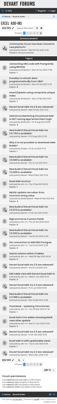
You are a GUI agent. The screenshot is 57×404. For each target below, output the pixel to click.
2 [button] (27, 33)
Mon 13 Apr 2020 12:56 (38, 300)
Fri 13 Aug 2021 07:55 (38, 136)
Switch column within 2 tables (26, 253)
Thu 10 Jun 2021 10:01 (38, 163)
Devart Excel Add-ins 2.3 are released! (31, 331)
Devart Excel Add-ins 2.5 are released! (31, 264)
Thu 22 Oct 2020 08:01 (39, 222)
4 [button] (34, 33)
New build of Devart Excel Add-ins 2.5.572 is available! (28, 208)
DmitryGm (25, 70)
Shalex (24, 148)
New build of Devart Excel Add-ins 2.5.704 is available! (28, 132)
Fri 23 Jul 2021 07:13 (37, 148)
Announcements (26, 52)
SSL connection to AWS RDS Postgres (30, 242)
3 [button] (30, 33)
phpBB (36, 399)
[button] (40, 33)
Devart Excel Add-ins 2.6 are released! (31, 106)
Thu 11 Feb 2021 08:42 (38, 184)
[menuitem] (8, 11)
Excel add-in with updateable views (29, 340)
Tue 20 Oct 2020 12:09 (38, 236)
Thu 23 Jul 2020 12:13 (38, 267)
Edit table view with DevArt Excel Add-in (32, 273)
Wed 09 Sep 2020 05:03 (40, 256)
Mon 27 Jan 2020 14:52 (39, 323)
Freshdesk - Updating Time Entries (29, 306)
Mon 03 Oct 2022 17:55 (42, 70)
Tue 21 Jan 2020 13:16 (38, 343)
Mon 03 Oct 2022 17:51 (42, 84)
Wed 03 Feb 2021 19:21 (44, 198)
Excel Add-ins (11, 23)
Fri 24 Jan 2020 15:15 (38, 334)
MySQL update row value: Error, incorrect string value (27, 194)
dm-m (24, 184)
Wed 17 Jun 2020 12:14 (39, 276)
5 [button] (37, 33)
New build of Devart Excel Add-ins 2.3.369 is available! (28, 295)
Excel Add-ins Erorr (20, 181)
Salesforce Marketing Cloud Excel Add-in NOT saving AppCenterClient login (31, 117)
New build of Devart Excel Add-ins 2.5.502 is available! (28, 232)
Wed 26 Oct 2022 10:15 (39, 50)
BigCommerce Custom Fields (26, 218)
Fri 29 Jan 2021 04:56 (38, 213)
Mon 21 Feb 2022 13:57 (42, 98)
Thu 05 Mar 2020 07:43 (39, 309)
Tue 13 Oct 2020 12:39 (38, 245)
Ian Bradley (17, 399)
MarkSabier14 (27, 198)
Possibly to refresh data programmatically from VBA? (26, 80)
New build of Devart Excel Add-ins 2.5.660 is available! (28, 158)
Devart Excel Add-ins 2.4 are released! (31, 284)
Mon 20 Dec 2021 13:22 (38, 110)
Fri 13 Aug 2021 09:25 (41, 122)
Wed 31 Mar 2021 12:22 (38, 175)
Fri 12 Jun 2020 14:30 (38, 288)
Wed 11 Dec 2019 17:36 (38, 355)
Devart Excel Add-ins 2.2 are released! (31, 351)
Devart (24, 50)
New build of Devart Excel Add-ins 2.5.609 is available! (28, 171)
